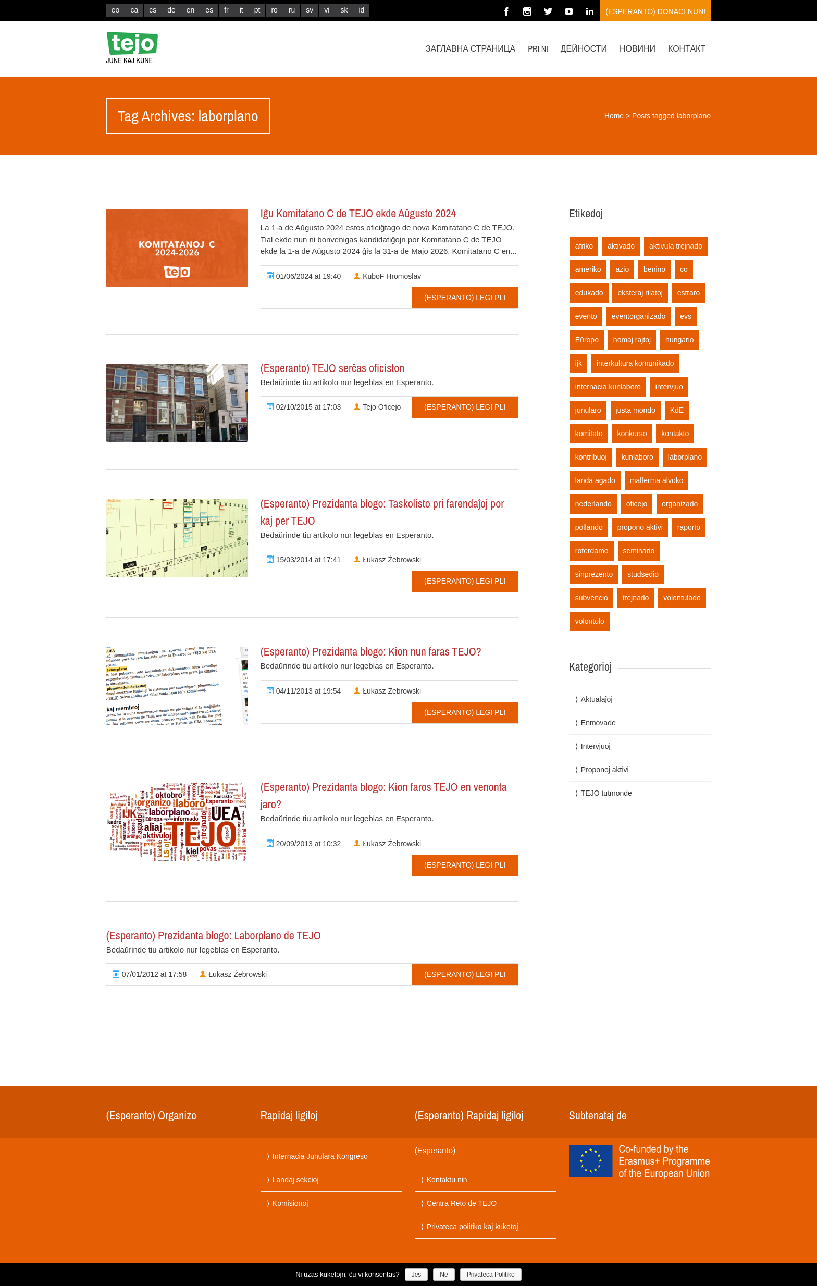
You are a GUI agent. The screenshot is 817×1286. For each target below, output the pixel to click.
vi (326, 10)
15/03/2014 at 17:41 (304, 559)
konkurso (632, 433)
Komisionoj (290, 1203)
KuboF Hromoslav (387, 276)
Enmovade (598, 723)
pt (257, 10)
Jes (417, 1274)
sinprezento (594, 574)
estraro (688, 293)
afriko (584, 246)
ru (292, 10)
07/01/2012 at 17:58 (150, 974)
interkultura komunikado (635, 363)
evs (685, 316)
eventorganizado (639, 316)
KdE (677, 410)
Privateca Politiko (491, 1274)
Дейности (584, 48)
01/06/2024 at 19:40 (304, 276)
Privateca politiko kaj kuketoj (472, 1226)
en (191, 10)
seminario (639, 551)
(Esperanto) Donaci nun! (655, 11)
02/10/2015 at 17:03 (304, 407)
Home (614, 116)
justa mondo (635, 410)
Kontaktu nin (447, 1180)
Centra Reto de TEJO (462, 1203)
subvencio (591, 597)
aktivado (621, 246)
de (171, 10)
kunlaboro (637, 457)
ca (134, 10)
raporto (688, 527)
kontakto (675, 433)
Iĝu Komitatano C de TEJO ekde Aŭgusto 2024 (358, 213)
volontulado (682, 597)
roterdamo (592, 551)
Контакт (686, 48)
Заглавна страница (470, 48)
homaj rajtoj (632, 340)
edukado (589, 293)
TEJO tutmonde (606, 793)
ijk (578, 363)
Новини (637, 48)
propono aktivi (640, 527)
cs (152, 10)
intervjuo (669, 386)
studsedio (643, 574)
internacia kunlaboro (608, 386)
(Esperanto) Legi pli (464, 297)
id (361, 10)
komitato (589, 433)
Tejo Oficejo (377, 407)
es (209, 10)
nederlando (593, 504)
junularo (588, 410)
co (684, 269)
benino (654, 269)
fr (226, 10)
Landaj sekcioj (296, 1180)
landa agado (595, 480)
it (241, 10)
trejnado (636, 597)
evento (586, 316)
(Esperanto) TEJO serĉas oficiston (332, 368)
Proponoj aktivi (605, 769)
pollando (589, 527)
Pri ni (538, 48)
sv (309, 10)
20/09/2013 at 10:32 (304, 843)
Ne (444, 1274)
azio (622, 269)
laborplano (685, 457)
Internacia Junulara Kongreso (320, 1156)
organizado (680, 504)
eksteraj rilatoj (639, 293)
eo (116, 10)
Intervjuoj (596, 746)
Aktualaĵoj (597, 699)
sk (344, 10)
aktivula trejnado (675, 246)
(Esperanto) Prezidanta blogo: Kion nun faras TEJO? (371, 651)
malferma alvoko (657, 480)
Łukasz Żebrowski (387, 559)
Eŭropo (587, 340)
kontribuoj (591, 457)
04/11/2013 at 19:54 (304, 691)
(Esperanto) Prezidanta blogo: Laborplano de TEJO (213, 935)
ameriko (588, 269)
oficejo (636, 504)
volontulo (589, 621)
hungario (679, 340)
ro (274, 10)
